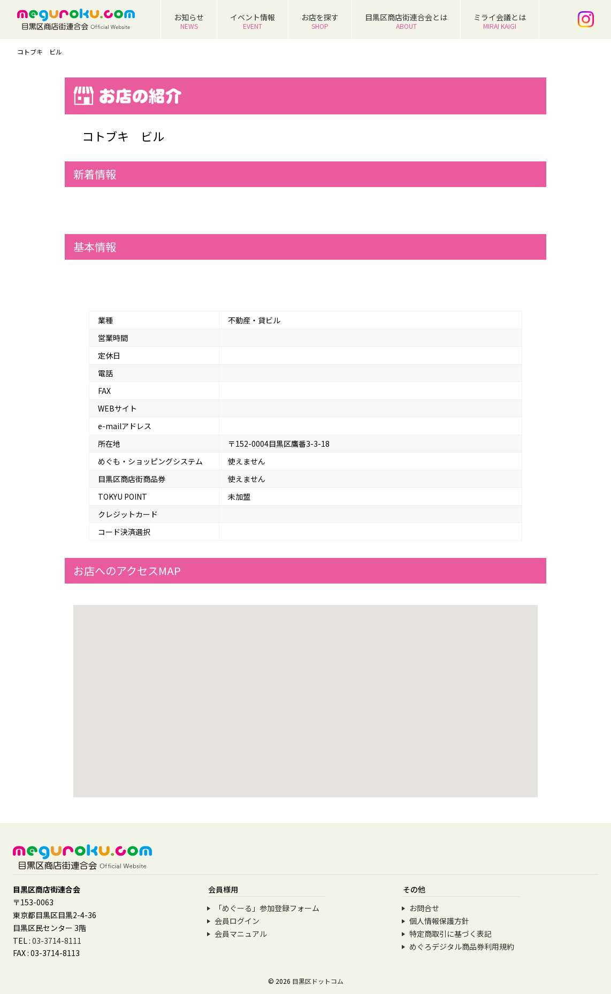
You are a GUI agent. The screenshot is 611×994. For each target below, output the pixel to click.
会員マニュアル (241, 933)
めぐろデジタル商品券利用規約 (461, 946)
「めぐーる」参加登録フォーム (267, 908)
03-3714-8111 (56, 940)
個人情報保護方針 (439, 920)
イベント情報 (252, 21)
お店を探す (320, 21)
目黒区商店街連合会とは (406, 21)
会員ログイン (237, 920)
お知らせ (189, 21)
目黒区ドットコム (317, 980)
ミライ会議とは (499, 21)
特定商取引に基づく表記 (450, 933)
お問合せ (424, 908)
